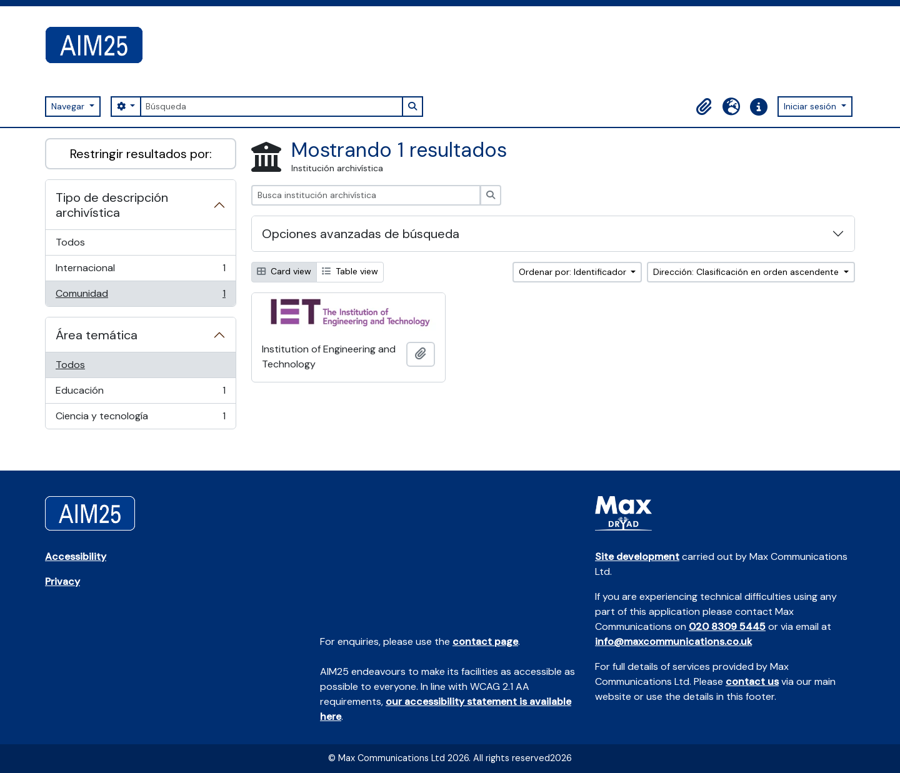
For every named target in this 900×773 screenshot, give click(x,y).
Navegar (69, 106)
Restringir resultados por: (141, 154)
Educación (140, 393)
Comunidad (140, 296)
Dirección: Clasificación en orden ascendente (747, 271)
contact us (752, 681)
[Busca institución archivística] (366, 195)
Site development (637, 556)
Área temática (97, 335)
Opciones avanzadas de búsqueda (360, 234)
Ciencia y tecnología (140, 419)
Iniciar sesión (811, 106)
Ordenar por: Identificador (574, 271)
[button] (704, 107)
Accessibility (75, 556)
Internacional (140, 271)
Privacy (62, 581)
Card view (284, 271)
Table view (350, 271)
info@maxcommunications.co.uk (673, 641)
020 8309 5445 (727, 626)
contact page (485, 641)
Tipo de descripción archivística (112, 205)
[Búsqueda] (271, 106)
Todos (70, 242)
